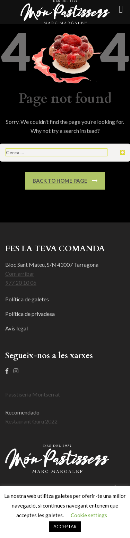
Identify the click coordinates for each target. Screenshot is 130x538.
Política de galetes (27, 299)
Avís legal (16, 328)
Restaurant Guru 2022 (31, 421)
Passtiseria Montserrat (32, 394)
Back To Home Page (60, 180)
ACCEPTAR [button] (65, 526)
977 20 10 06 (20, 282)
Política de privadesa (30, 313)
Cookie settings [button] (89, 515)
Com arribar (19, 273)
